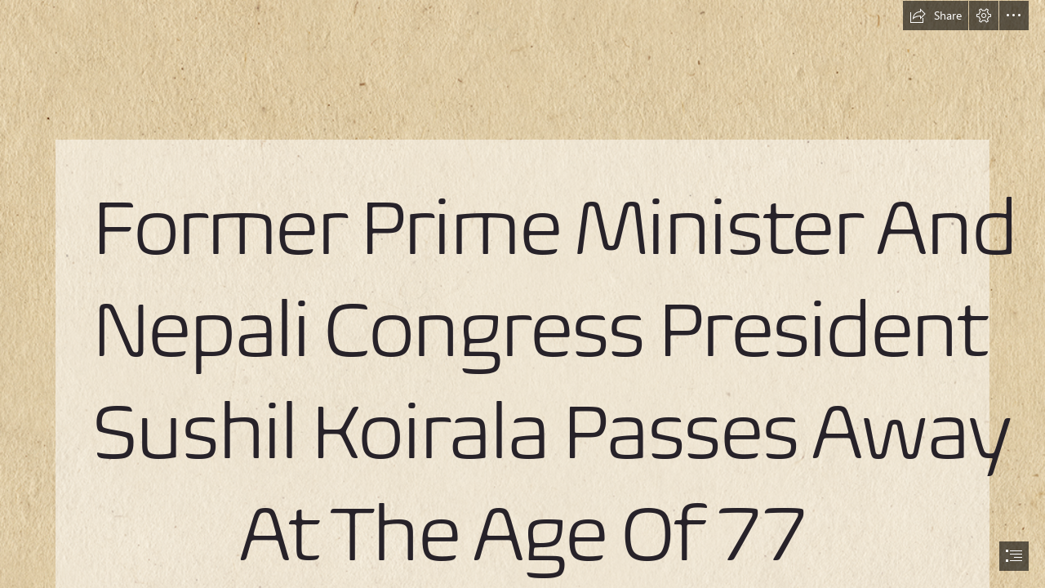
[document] (522, 294)
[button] (935, 15)
